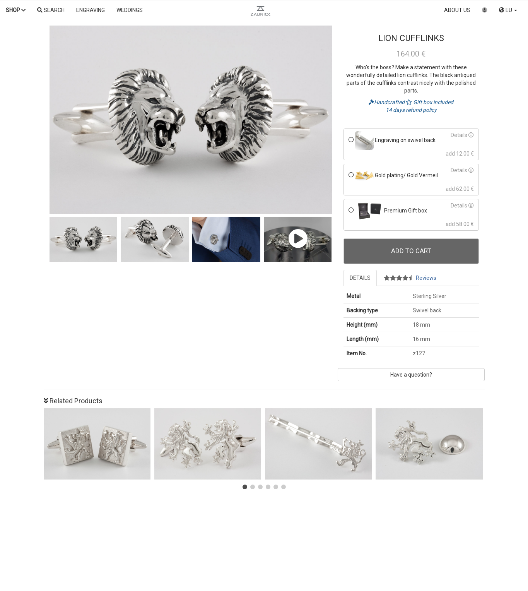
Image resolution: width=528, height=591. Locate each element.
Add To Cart (411, 251)
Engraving (90, 10)
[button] (245, 487)
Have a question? (411, 375)
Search (51, 10)
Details (462, 135)
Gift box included (429, 102)
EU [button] (508, 10)
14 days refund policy (411, 110)
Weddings (129, 10)
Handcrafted (387, 102)
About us (457, 10)
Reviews (410, 278)
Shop (16, 10)
